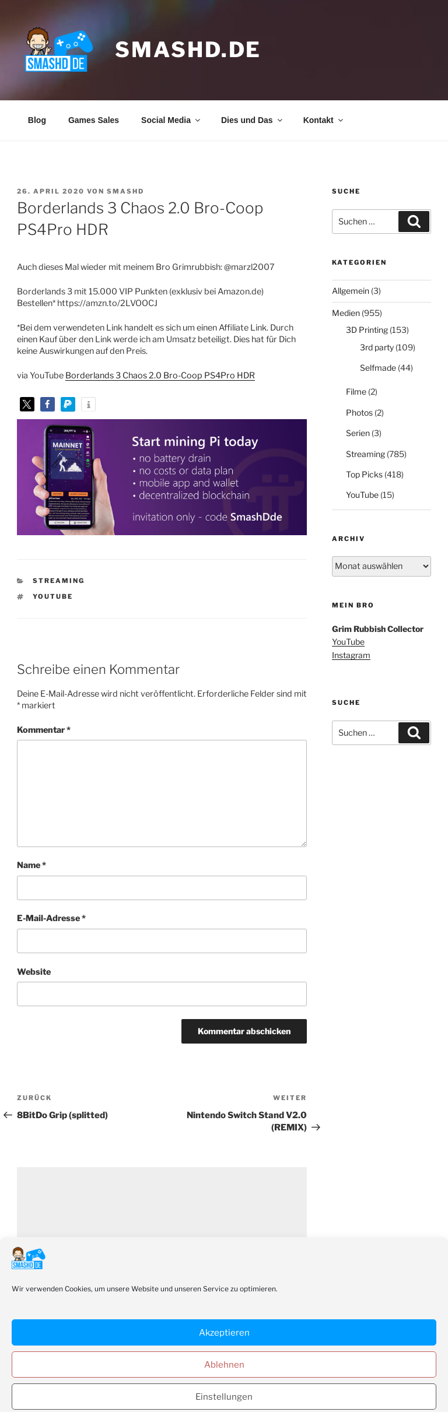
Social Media (171, 120)
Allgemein (350, 291)
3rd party (377, 347)
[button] (27, 404)
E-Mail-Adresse (51, 918)
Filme (356, 391)
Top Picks (364, 474)
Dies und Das (252, 120)
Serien (358, 433)
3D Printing (367, 330)
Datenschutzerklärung (232, 1384)
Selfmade (378, 368)
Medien (346, 313)
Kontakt (324, 120)
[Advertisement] (162, 1248)
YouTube (53, 596)
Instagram (351, 655)
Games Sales (93, 120)
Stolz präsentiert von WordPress (344, 1384)
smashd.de (188, 49)
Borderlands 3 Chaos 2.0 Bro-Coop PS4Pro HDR (160, 375)
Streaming (59, 581)
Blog (37, 120)
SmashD (125, 191)
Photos (359, 412)
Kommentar (44, 730)
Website (34, 972)
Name (31, 865)
